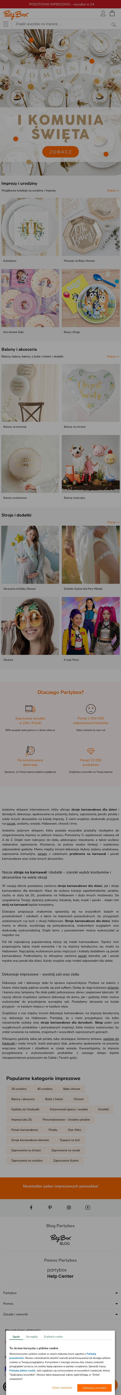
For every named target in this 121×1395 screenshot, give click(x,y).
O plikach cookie (53, 1336)
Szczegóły (32, 1336)
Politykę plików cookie (22, 1370)
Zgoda (16, 1336)
